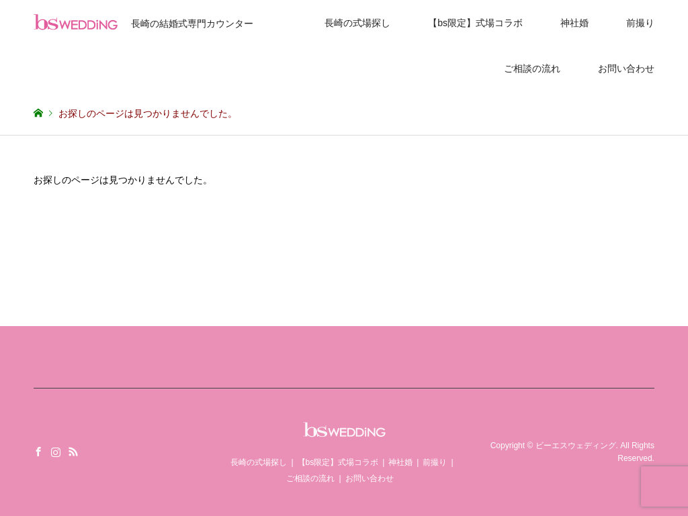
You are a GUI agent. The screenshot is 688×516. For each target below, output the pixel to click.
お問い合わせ (626, 68)
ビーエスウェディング (575, 445)
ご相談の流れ (532, 68)
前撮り (640, 22)
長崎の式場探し (357, 22)
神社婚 (574, 22)
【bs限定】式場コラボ (475, 22)
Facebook (38, 451)
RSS (73, 451)
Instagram (55, 451)
